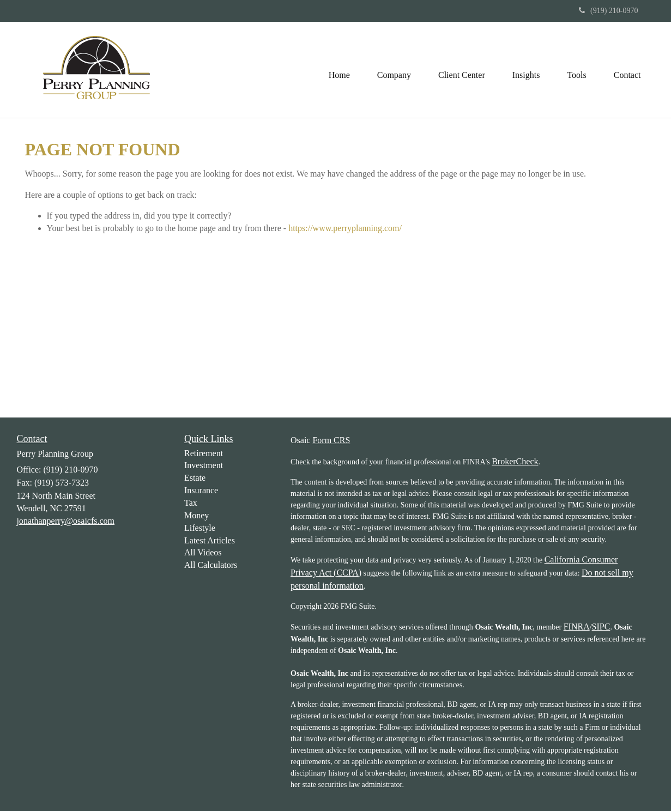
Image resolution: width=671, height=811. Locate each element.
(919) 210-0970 (608, 11)
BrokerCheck (515, 461)
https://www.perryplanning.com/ (345, 228)
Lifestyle (199, 527)
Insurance (201, 490)
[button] (394, 70)
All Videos (203, 552)
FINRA (577, 626)
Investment (203, 465)
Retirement (203, 453)
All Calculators (210, 565)
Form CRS (331, 440)
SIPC (601, 626)
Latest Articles (209, 540)
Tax (190, 502)
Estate (194, 477)
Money (196, 515)
